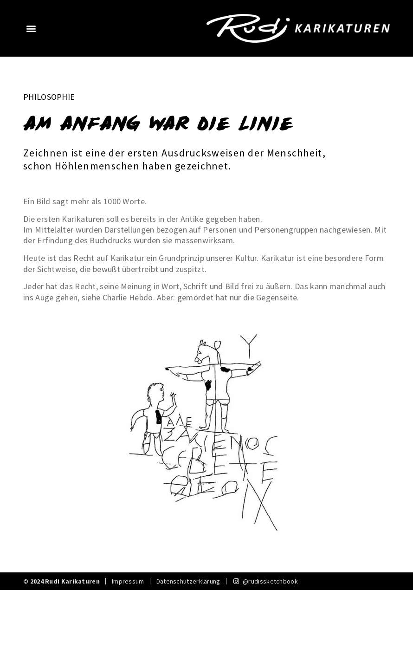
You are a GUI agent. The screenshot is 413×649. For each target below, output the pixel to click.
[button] (31, 28)
